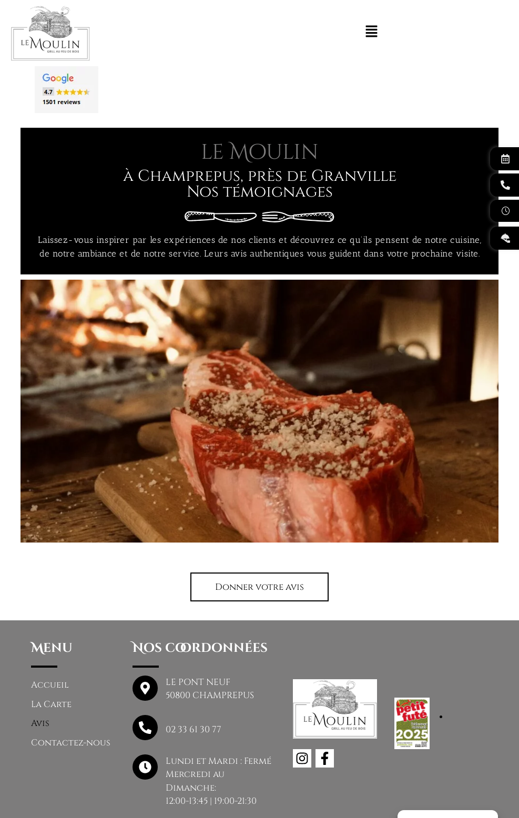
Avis (40, 672)
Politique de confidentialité (342, 799)
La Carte (52, 653)
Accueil (50, 633)
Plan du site (452, 799)
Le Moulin (139, 799)
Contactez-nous (70, 692)
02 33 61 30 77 (193, 677)
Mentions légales (218, 799)
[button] (259, 534)
